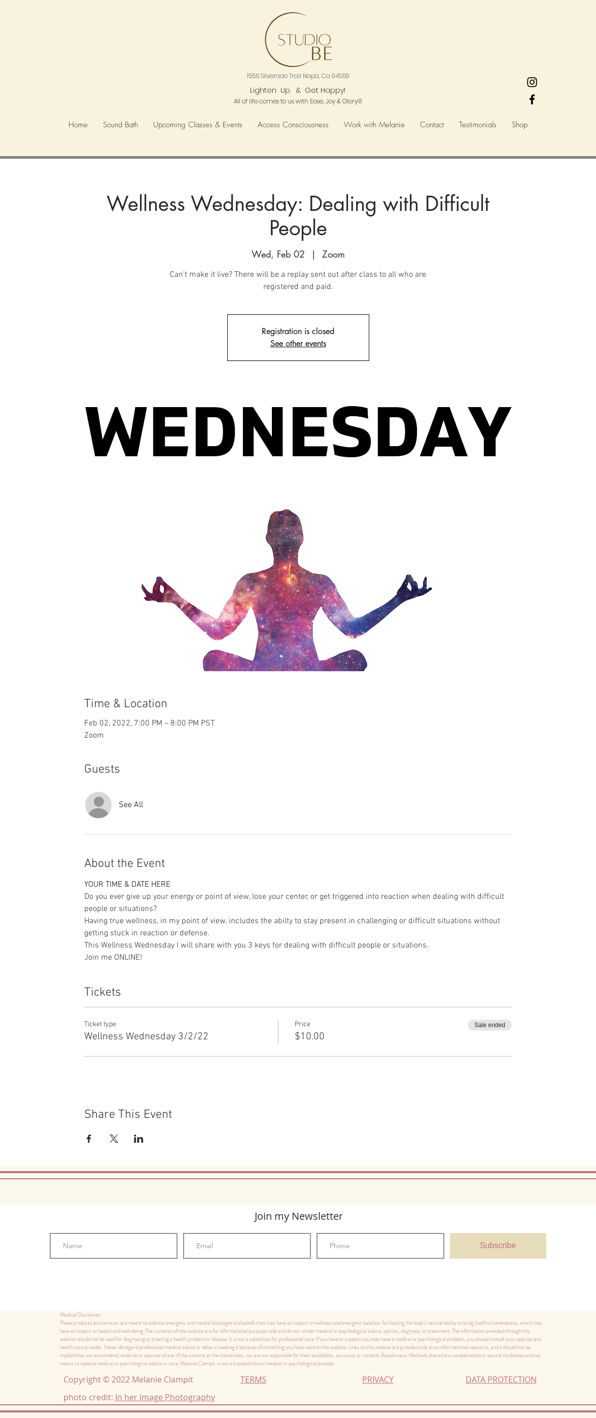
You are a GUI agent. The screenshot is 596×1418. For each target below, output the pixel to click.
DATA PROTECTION (501, 1379)
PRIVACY (378, 1379)
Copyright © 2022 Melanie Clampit (130, 1379)
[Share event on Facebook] (89, 1139)
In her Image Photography (165, 1397)
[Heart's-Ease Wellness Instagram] (532, 82)
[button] (293, 125)
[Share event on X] (114, 1139)
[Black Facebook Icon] (532, 99)
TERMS (253, 1379)
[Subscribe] (498, 1246)
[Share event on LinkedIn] (139, 1139)
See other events (298, 343)
